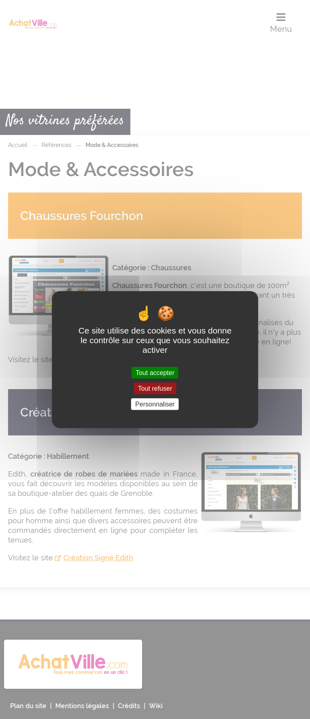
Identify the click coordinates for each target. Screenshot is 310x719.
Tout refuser (155, 388)
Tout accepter (155, 372)
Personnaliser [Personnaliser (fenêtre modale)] (155, 404)
